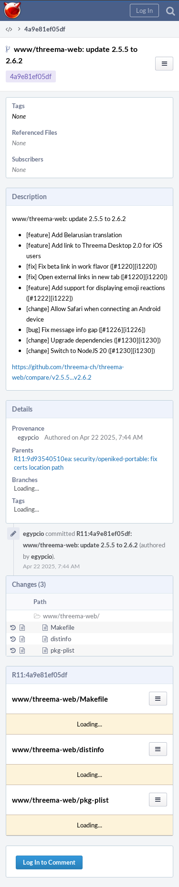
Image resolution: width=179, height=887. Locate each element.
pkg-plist (62, 650)
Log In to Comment (49, 862)
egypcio (28, 437)
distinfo (61, 639)
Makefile (62, 627)
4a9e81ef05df (31, 76)
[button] (144, 10)
